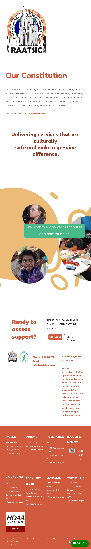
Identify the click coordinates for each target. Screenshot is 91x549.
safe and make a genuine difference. (45, 150)
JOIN (80, 450)
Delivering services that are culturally (45, 137)
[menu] (86, 29)
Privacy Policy (32, 539)
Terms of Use (52, 539)
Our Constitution (14, 89)
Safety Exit (80, 543)
